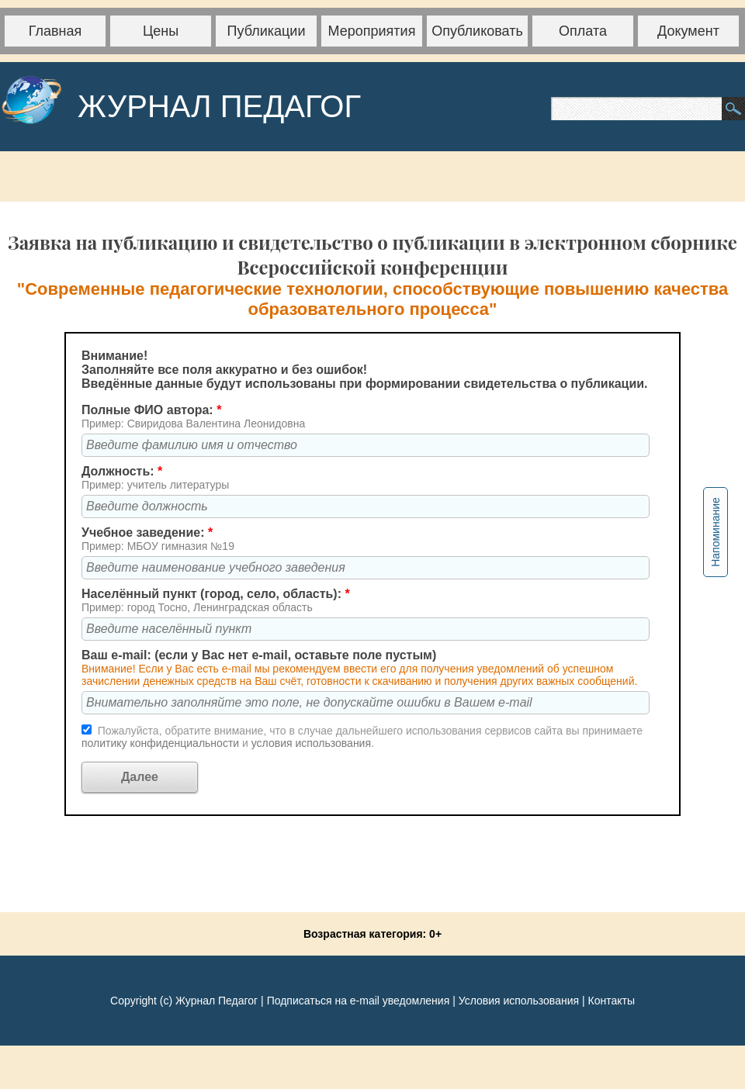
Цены (160, 31)
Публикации (266, 31)
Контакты (610, 1000)
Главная (55, 31)
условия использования (311, 743)
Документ (688, 31)
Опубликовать (477, 31)
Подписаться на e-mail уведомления (358, 1000)
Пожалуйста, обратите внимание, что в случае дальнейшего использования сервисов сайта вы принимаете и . (362, 736)
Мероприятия (372, 31)
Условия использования (519, 1000)
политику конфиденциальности (161, 743)
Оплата (583, 31)
